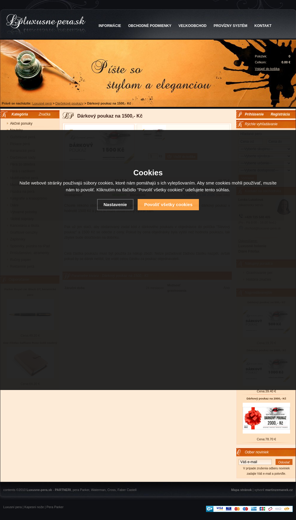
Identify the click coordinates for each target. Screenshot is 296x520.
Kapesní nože (34, 507)
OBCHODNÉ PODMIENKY (149, 26)
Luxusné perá (42, 103)
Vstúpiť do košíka (267, 68)
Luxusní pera (12, 507)
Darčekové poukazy (69, 103)
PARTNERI (63, 490)
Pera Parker (55, 507)
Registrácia (280, 114)
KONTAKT (263, 26)
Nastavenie (115, 204)
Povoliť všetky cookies (168, 204)
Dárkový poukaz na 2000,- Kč (266, 398)
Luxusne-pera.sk (39, 490)
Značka (44, 114)
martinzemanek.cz (279, 490)
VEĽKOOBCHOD (192, 26)
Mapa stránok (241, 490)
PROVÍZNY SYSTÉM (230, 26)
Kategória (18, 114)
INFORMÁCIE (110, 26)
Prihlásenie (254, 114)
